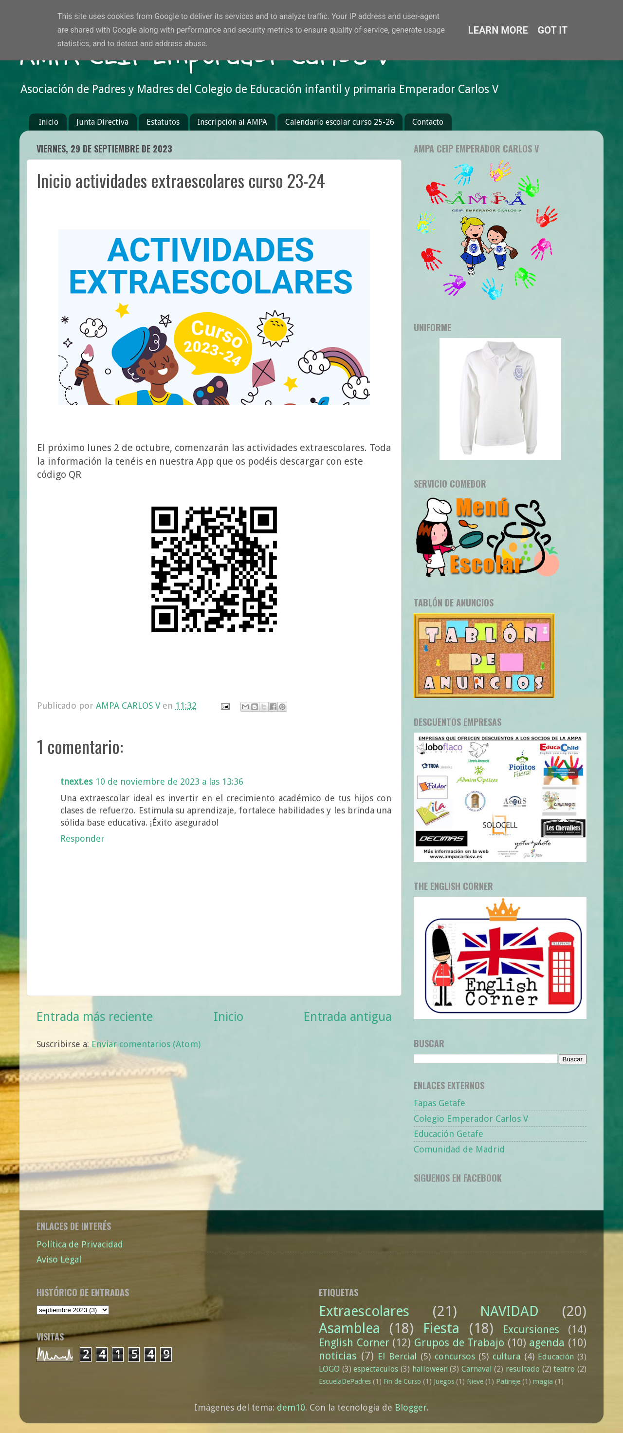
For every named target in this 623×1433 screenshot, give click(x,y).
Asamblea (349, 1328)
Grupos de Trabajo (459, 1343)
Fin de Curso (402, 1381)
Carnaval (476, 1369)
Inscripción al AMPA (232, 122)
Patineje (508, 1381)
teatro (564, 1369)
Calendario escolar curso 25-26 (339, 122)
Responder (82, 838)
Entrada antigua (348, 1017)
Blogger (411, 1407)
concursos (455, 1356)
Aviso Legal (59, 1259)
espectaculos (375, 1369)
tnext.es (76, 781)
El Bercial (397, 1356)
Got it (553, 30)
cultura (506, 1356)
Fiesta (441, 1328)
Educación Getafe (448, 1134)
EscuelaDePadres (345, 1381)
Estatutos (163, 122)
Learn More (498, 30)
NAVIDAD (509, 1311)
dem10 (291, 1407)
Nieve (475, 1381)
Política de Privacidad (80, 1244)
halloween (430, 1369)
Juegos (444, 1381)
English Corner (354, 1343)
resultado (523, 1369)
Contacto (427, 122)
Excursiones (531, 1329)
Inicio (48, 122)
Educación (556, 1356)
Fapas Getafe (439, 1103)
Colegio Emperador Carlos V (471, 1118)
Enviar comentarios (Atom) (146, 1044)
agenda (547, 1343)
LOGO (329, 1369)
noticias (338, 1356)
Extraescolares (364, 1311)
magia (543, 1381)
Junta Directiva (102, 122)
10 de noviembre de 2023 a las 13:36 (169, 781)
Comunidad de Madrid (459, 1149)
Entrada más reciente (95, 1017)
